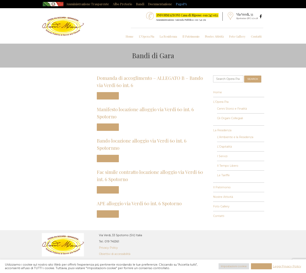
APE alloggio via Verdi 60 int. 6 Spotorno (139, 203)
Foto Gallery (237, 36)
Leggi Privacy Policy (287, 266)
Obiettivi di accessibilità (114, 254)
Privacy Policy (108, 247)
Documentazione (160, 4)
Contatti (256, 36)
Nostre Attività (214, 36)
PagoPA (181, 4)
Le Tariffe (223, 175)
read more (108, 95)
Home (129, 36)
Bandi (140, 4)
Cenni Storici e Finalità (232, 108)
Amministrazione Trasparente (87, 4)
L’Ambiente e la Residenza (235, 137)
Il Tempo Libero (227, 165)
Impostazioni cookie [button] (234, 266)
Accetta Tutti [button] (261, 266)
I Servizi (222, 156)
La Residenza (168, 36)
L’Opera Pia (146, 36)
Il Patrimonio (190, 36)
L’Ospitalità (224, 146)
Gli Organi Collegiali (230, 118)
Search (252, 78)
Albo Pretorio (122, 4)
